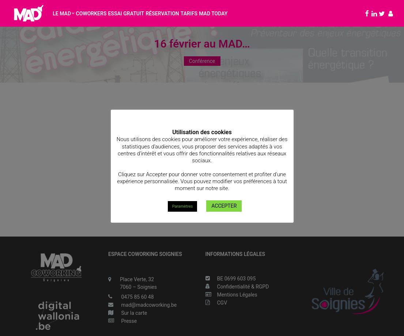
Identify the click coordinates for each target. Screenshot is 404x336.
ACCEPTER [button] (224, 206)
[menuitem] (63, 13)
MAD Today (213, 13)
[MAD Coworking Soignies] (28, 13)
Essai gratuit (126, 13)
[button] (366, 13)
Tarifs (189, 13)
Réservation (162, 13)
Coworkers (91, 13)
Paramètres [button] (182, 206)
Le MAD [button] (63, 13)
